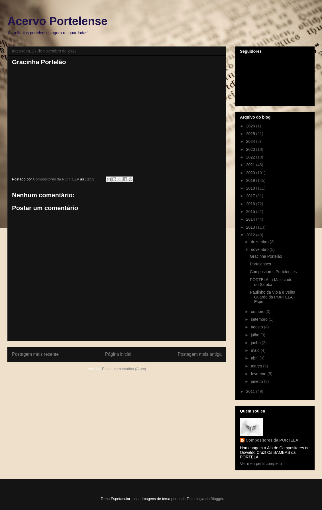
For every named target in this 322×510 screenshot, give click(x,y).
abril (255, 358)
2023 (251, 149)
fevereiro (259, 373)
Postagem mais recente (35, 354)
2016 (251, 204)
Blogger (217, 499)
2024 (251, 141)
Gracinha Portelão (266, 256)
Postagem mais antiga (200, 354)
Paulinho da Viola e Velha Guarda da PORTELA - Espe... (272, 297)
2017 (251, 196)
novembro (260, 249)
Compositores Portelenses (273, 271)
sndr (181, 499)
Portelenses (260, 264)
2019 (251, 180)
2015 (251, 211)
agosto (257, 327)
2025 (251, 133)
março (257, 366)
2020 (251, 172)
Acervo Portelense (57, 21)
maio (255, 350)
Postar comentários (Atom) (124, 369)
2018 (251, 188)
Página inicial (118, 354)
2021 (251, 164)
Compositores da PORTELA (272, 440)
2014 (251, 219)
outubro (258, 311)
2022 (251, 157)
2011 (251, 391)
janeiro (257, 381)
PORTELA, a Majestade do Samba (271, 282)
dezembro (260, 241)
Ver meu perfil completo (261, 463)
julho (255, 335)
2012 (251, 235)
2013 (251, 227)
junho (256, 342)
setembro (259, 319)
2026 (251, 126)
